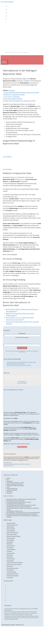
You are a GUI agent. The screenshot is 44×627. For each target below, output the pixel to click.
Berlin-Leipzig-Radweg (12, 534)
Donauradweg (10, 542)
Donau (23, 179)
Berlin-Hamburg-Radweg (12, 532)
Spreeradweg (10, 577)
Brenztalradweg (10, 540)
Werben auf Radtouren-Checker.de (15, 484)
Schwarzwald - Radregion (12, 573)
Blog (8, 479)
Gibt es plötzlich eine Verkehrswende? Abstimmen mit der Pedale (22, 514)
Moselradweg (10, 557)
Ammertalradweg (11, 530)
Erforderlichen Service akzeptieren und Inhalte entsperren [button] (17, 464)
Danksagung (9, 481)
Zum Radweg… (7, 156)
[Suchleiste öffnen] (2, 57)
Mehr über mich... (22, 447)
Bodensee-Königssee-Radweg (13, 536)
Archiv (8, 487)
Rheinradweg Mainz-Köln (12, 568)
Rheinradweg (10, 566)
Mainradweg (9, 555)
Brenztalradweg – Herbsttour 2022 (15, 511)
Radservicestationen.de (12, 488)
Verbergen (11, 90)
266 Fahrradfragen (11, 523)
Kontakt (8, 478)
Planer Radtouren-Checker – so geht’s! (15, 482)
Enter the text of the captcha (22, 337)
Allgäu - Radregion (11, 528)
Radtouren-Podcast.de (12, 490)
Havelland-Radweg (11, 549)
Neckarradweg (10, 560)
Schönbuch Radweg (11, 572)
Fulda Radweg (10, 547)
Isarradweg (9, 551)
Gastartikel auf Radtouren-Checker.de (15, 485)
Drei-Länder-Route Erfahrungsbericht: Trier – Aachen (19, 365)
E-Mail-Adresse (22, 333)
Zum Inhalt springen (7, 2)
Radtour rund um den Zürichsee (14, 564)
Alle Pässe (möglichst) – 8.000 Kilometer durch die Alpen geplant (21, 362)
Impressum (9, 493)
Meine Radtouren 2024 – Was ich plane (16, 363)
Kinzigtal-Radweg (11, 553)
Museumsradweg (11, 558)
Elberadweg (9, 543)
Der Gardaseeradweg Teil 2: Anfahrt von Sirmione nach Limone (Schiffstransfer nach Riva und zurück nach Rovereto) (21, 505)
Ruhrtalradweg (10, 570)
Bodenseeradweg (11, 538)
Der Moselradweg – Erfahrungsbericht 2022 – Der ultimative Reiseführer (23, 512)
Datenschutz (10, 491)
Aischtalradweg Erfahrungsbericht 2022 (16, 503)
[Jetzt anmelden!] (22, 348)
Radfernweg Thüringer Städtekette (15, 562)
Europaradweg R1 (11, 545)
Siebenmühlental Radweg (12, 575)
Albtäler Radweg (10, 527)
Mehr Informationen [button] (22, 383)
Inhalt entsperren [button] (22, 381)
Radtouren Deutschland (12, 525)
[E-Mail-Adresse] (22, 335)
